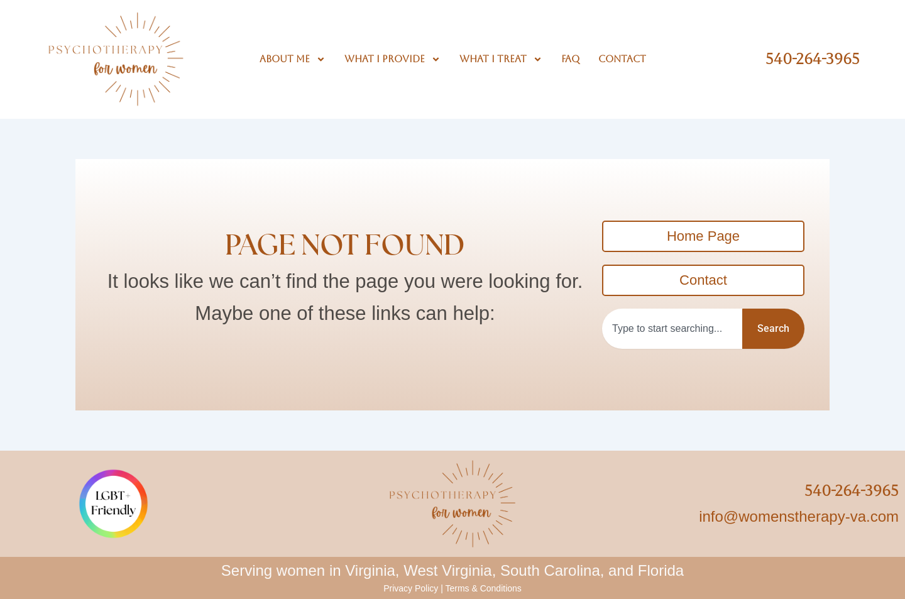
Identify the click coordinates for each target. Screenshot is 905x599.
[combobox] (672, 329)
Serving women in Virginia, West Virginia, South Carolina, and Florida (452, 570)
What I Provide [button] (392, 59)
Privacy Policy (410, 588)
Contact (622, 58)
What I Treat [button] (500, 59)
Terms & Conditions (483, 588)
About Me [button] (293, 59)
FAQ (570, 58)
